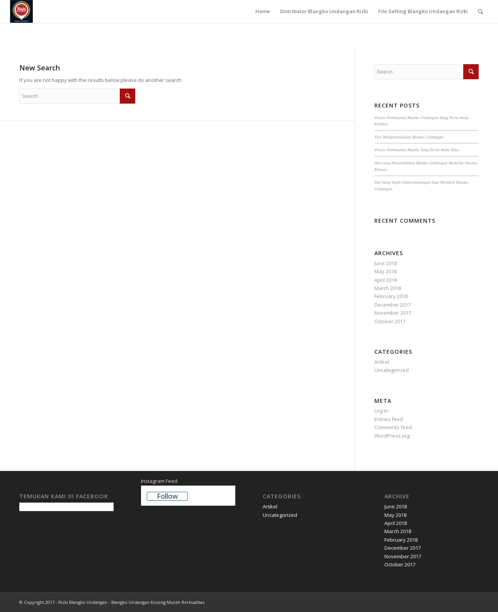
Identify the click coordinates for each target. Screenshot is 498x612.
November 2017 (392, 312)
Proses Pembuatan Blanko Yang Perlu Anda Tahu (416, 149)
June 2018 (385, 263)
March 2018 (387, 288)
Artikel (381, 361)
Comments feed (393, 427)
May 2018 (385, 271)
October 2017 (389, 321)
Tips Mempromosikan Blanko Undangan (408, 137)
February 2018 (391, 296)
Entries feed (388, 419)
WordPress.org (392, 435)
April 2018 (385, 279)
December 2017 (392, 304)
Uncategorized (391, 370)
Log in (381, 410)
